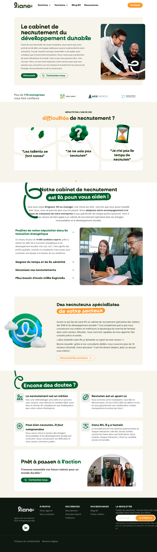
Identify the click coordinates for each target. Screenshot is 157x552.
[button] (76, 181)
